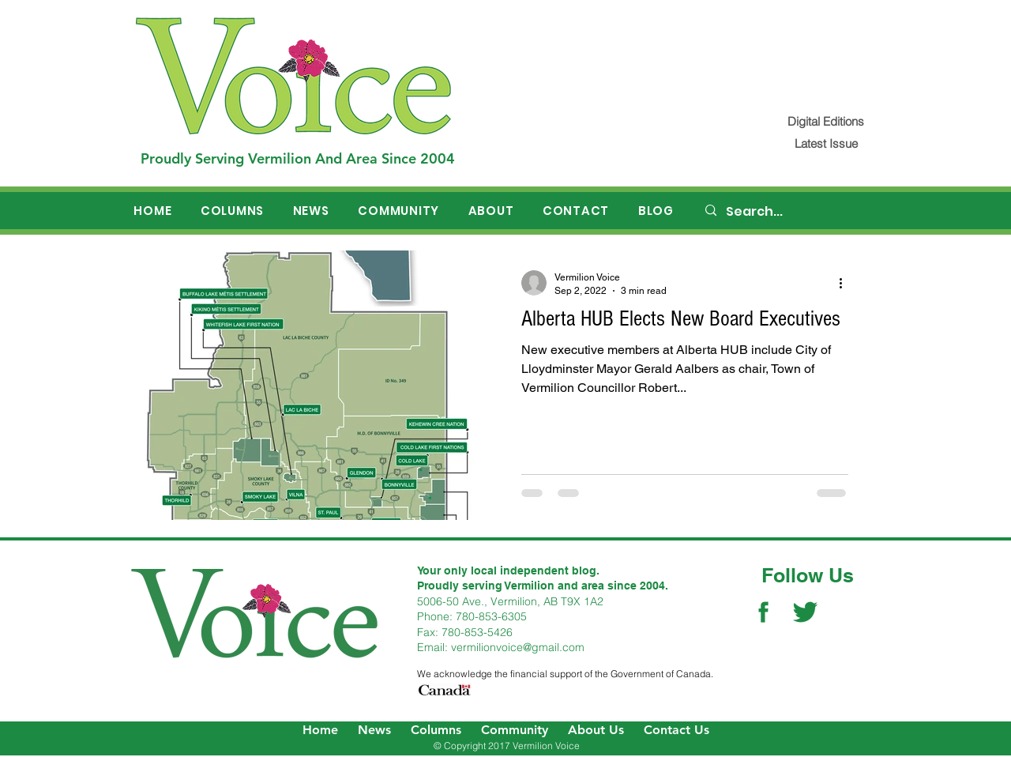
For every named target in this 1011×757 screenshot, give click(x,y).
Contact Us (676, 729)
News (374, 729)
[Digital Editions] (826, 121)
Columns (436, 729)
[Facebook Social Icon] (763, 612)
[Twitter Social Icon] (805, 612)
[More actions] (845, 282)
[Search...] (790, 212)
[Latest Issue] (826, 143)
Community (514, 729)
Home (320, 729)
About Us (596, 729)
